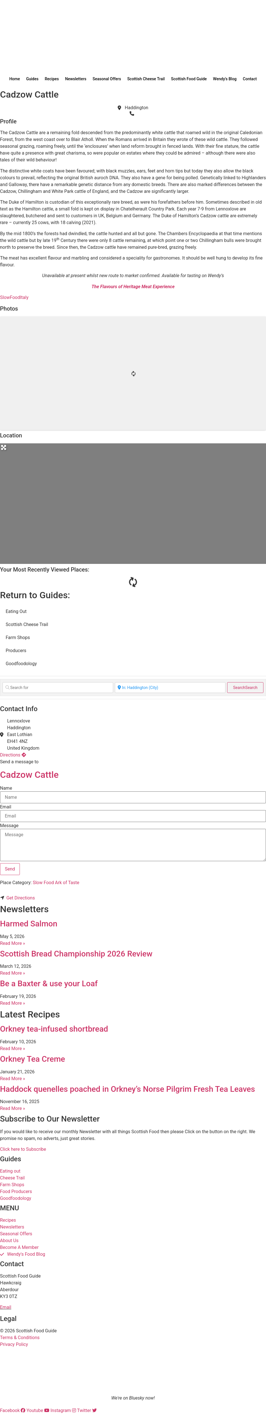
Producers (16, 650)
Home (14, 79)
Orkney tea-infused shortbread (54, 1029)
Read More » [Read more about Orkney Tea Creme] (12, 1078)
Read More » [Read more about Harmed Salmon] (12, 943)
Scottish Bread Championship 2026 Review (76, 953)
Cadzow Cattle (29, 774)
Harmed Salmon (28, 923)
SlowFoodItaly (14, 297)
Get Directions (20, 898)
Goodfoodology (21, 663)
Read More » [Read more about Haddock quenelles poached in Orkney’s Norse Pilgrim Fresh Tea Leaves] (12, 1108)
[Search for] (58, 687)
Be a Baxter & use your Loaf (49, 983)
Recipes (52, 79)
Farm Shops (18, 637)
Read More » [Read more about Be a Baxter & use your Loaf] (12, 1003)
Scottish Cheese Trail (146, 79)
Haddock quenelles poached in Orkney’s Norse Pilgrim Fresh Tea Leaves (127, 1089)
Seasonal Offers (107, 79)
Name (6, 788)
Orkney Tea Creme (32, 1059)
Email (5, 807)
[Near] (170, 687)
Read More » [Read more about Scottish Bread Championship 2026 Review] (12, 973)
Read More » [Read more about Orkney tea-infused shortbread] (12, 1048)
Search (245, 687)
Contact (250, 79)
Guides (32, 79)
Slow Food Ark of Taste (56, 882)
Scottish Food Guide (189, 79)
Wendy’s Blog (225, 79)
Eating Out (16, 611)
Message (9, 825)
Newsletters (75, 79)
